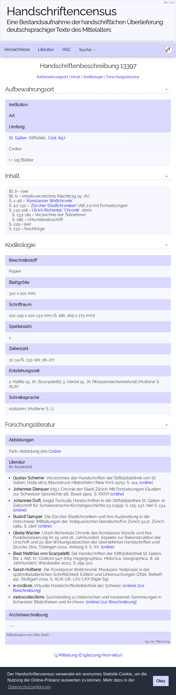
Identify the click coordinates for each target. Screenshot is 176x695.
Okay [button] (160, 681)
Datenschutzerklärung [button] (29, 687)
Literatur (46, 49)
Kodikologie (93, 77)
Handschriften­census (61, 11)
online (146, 482)
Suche (85, 49)
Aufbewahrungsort (52, 77)
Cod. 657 (56, 137)
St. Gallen (18, 137)
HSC (66, 49)
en (172, 2)
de (166, 2)
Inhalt (75, 77)
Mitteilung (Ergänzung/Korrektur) (90, 655)
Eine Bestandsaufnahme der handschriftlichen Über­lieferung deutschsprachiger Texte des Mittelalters (85, 25)
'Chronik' (72, 210)
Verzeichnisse (17, 49)
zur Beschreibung (119, 602)
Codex (55, 451)
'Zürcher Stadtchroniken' (53, 205)
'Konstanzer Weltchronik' (49, 200)
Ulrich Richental (47, 210)
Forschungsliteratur (122, 77)
